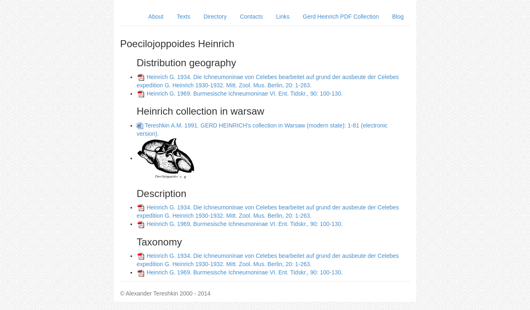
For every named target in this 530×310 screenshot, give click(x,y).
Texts (183, 16)
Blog (398, 16)
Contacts (251, 16)
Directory (214, 16)
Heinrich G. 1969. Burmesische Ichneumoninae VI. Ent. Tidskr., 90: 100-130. (245, 93)
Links (283, 16)
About (156, 16)
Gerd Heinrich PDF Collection (341, 16)
